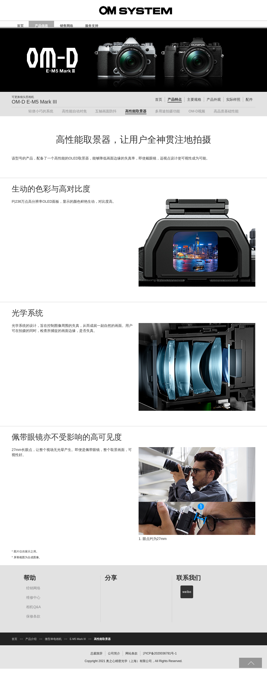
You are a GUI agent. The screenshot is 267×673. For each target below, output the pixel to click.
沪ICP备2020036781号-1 (160, 658)
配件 (249, 104)
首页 (158, 104)
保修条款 (33, 621)
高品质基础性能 (226, 115)
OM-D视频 (197, 115)
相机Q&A (33, 611)
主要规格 (194, 104)
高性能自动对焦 (74, 115)
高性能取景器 (135, 115)
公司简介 (114, 658)
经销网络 (33, 592)
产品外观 (214, 104)
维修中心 (33, 602)
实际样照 (233, 104)
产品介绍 (31, 643)
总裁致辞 (96, 658)
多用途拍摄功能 (167, 115)
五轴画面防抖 (105, 115)
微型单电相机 (53, 643)
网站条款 (131, 658)
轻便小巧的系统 (40, 115)
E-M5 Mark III (78, 643)
